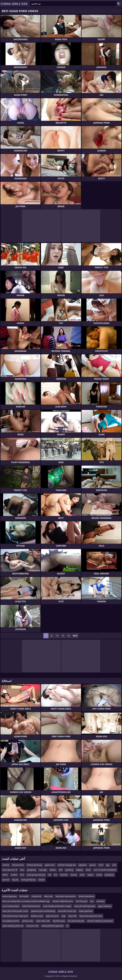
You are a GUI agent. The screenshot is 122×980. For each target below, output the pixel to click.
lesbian (53, 870)
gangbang (31, 870)
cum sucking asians (11, 906)
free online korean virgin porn (15, 916)
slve (91, 901)
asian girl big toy (28, 879)
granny (92, 865)
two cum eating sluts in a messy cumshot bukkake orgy (26, 901)
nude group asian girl (36, 875)
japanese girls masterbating (43, 911)
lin (67, 926)
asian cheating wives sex (13, 926)
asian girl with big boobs (84, 906)
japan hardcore (104, 906)
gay (107, 865)
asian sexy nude (43, 921)
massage (43, 870)
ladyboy (79, 870)
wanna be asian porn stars (91, 916)
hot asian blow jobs (76, 921)
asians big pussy (9, 896)
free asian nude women (66, 896)
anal (114, 865)
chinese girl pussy (34, 865)
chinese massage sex (67, 865)
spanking (69, 870)
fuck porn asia (32, 926)
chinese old (36, 896)
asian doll (72, 916)
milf (60, 870)
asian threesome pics (31, 906)
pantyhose (109, 875)
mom (101, 865)
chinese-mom (18, 865)
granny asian (27, 921)
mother (14, 875)
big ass (15, 879)
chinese (6, 865)
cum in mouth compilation (105, 870)
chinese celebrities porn (63, 901)
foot (22, 875)
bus (55, 875)
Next (75, 635)
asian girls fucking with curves (15, 911)
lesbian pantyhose (86, 896)
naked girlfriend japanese (52, 926)
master (42, 879)
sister (82, 875)
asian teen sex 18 (10, 870)
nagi (63, 916)
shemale (63, 875)
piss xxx (6, 879)
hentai (99, 875)
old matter (24, 896)
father (5, 875)
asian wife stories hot (67, 911)
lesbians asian (37, 916)
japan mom (50, 865)
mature (74, 875)
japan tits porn (52, 916)
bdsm (88, 870)
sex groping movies (11, 921)
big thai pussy (59, 921)
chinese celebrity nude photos (100, 921)
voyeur (90, 875)
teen (22, 870)
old (49, 875)
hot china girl (81, 901)
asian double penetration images (57, 906)
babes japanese (85, 911)
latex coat (48, 896)
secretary (101, 901)
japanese (82, 865)
